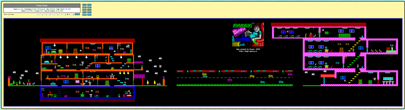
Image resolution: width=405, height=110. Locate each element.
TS (69, 9)
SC (67, 9)
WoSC (63, 9)
